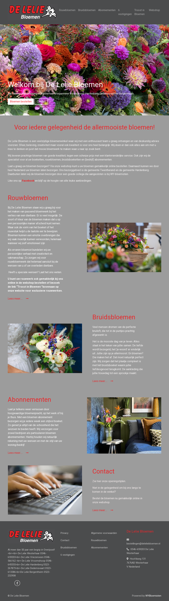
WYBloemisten (153, 595)
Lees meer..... (18, 298)
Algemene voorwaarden (104, 533)
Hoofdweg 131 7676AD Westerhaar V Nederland (137, 562)
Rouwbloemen (67, 10)
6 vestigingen (125, 12)
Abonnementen (107, 10)
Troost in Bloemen (139, 12)
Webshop (154, 10)
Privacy (64, 533)
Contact (41, 101)
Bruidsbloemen (87, 10)
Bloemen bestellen (21, 101)
